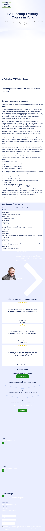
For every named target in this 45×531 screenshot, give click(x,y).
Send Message (6, 530)
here (36, 171)
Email (3, 517)
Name (4, 514)
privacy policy (34, 528)
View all (22, 410)
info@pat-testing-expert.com (9, 504)
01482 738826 (5, 508)
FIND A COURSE (28, 197)
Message (4, 521)
